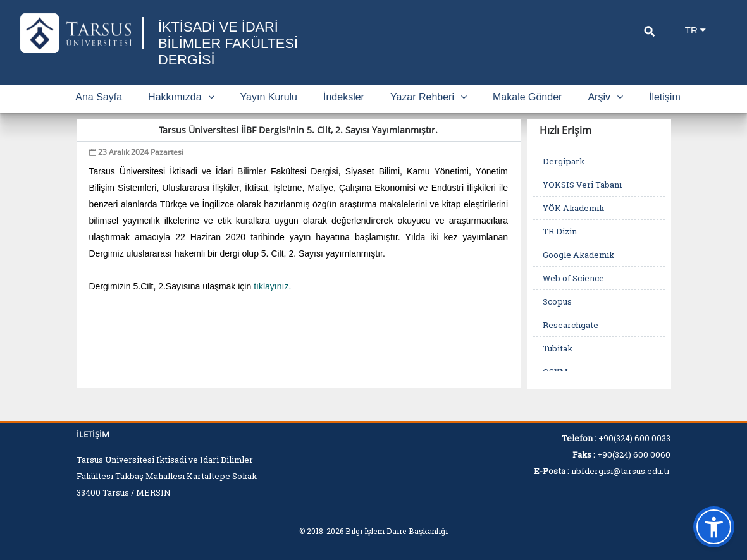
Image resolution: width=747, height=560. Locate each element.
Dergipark (563, 161)
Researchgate (570, 325)
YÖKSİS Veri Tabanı (582, 184)
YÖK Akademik (573, 208)
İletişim (665, 97)
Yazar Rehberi (428, 97)
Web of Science (573, 278)
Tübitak (557, 348)
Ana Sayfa (98, 97)
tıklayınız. (272, 286)
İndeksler (343, 97)
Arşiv (605, 97)
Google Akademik (578, 254)
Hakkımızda (181, 97)
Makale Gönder (527, 97)
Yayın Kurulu (268, 97)
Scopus (557, 301)
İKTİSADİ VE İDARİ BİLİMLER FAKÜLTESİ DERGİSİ (228, 43)
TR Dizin (560, 231)
